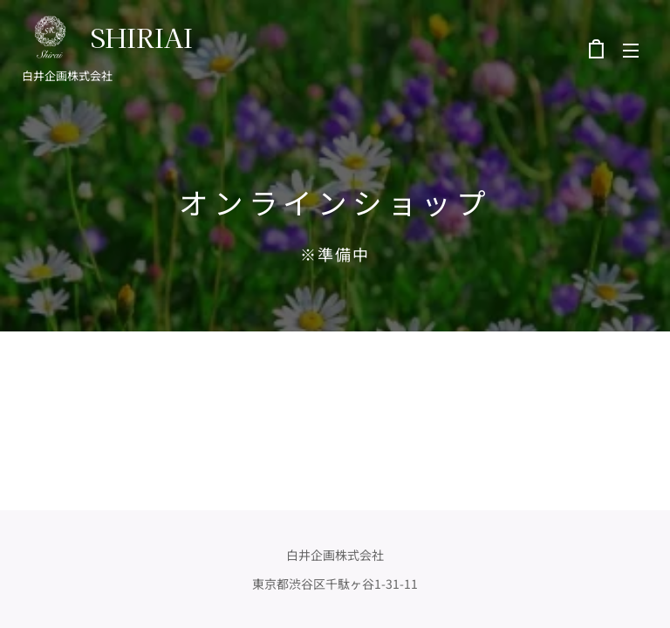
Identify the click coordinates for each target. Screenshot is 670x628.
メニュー (631, 50)
